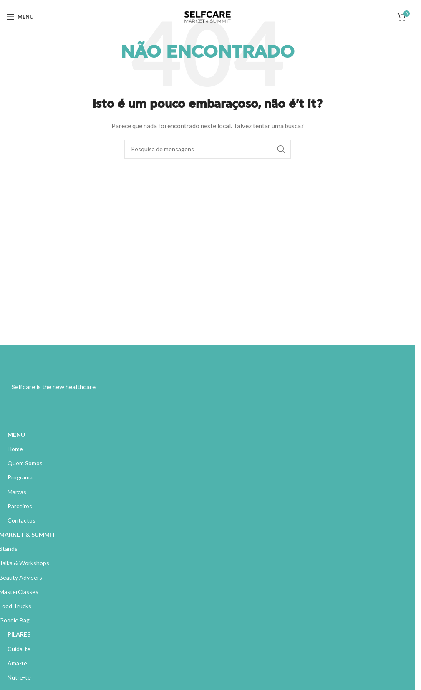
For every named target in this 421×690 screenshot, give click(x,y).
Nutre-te (19, 677)
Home (15, 448)
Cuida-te (19, 648)
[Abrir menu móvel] (20, 16)
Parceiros (20, 506)
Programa (20, 477)
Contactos (21, 520)
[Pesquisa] (207, 149)
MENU (16, 434)
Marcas (17, 491)
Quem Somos (25, 463)
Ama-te (17, 663)
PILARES (19, 634)
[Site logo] (207, 16)
